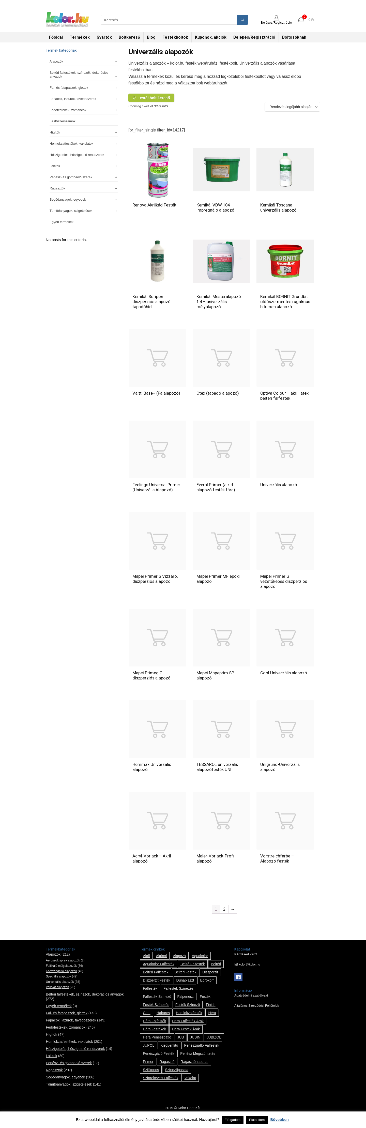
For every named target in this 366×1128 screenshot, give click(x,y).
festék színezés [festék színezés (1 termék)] (156, 1010)
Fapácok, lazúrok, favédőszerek (84, 99)
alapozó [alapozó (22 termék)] (179, 961)
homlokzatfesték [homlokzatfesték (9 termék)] (189, 1018)
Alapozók (84, 61)
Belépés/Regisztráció (254, 37)
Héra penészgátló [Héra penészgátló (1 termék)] (157, 1042)
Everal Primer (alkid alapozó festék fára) (215, 492)
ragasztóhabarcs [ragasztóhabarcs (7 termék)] (194, 1067)
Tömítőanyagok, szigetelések (84, 211)
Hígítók (84, 132)
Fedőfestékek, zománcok (84, 110)
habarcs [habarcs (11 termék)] (163, 1018)
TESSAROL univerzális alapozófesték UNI (217, 772)
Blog (151, 37)
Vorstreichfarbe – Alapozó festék (277, 863)
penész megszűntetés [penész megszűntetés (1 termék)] (197, 1059)
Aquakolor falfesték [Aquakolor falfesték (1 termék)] (158, 969)
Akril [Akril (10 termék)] (146, 961)
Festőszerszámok (62, 121)
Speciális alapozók (58, 981)
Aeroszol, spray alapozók (63, 965)
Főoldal (56, 37)
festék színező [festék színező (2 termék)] (187, 1010)
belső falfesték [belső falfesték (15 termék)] (192, 969)
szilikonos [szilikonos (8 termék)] (151, 1075)
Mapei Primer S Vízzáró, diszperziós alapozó (155, 584)
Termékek (80, 37)
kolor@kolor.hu (249, 969)
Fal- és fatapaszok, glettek (84, 88)
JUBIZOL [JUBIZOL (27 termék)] (213, 1042)
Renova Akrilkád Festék (154, 204)
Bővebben (279, 1119)
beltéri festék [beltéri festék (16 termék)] (185, 977)
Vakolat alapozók (57, 992)
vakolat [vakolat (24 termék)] (190, 1083)
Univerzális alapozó (278, 489)
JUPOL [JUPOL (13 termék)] (148, 1050)
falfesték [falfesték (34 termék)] (150, 993)
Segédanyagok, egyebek (84, 199)
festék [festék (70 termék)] (205, 1002)
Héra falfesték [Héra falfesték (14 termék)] (154, 1026)
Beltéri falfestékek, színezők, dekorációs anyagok (84, 74)
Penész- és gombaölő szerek (84, 177)
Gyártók (104, 37)
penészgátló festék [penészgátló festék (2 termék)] (158, 1059)
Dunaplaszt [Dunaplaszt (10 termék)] (185, 985)
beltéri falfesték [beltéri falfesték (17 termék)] (155, 977)
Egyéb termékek (61, 222)
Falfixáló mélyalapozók (61, 971)
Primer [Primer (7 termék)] (148, 1067)
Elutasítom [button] (257, 1120)
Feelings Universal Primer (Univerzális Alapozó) (156, 492)
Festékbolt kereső (151, 98)
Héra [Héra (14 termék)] (212, 1018)
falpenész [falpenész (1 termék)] (185, 1002)
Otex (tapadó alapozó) (217, 398)
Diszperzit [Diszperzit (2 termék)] (210, 977)
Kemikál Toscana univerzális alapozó (278, 207)
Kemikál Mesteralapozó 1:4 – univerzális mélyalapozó (218, 301)
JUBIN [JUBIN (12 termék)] (195, 1042)
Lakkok (84, 166)
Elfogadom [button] (232, 1120)
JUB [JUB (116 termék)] (180, 1042)
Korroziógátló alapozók (61, 976)
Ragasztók (84, 188)
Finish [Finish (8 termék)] (210, 1010)
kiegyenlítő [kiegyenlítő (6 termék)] (169, 1050)
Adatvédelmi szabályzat (251, 1000)
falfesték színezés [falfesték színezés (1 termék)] (178, 993)
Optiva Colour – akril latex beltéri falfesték (284, 401)
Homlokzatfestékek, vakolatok (84, 143)
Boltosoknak (294, 37)
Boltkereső (129, 37)
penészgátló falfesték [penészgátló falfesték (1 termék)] (201, 1050)
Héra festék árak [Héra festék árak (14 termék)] (186, 1034)
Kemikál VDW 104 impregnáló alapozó (215, 207)
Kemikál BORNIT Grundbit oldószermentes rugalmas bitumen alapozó (284, 304)
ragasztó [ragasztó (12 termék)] (166, 1067)
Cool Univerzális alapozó (283, 677)
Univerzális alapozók (60, 987)
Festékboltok (175, 37)
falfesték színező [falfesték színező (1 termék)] (157, 1002)
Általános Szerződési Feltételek (256, 1011)
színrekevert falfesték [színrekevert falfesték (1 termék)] (160, 1083)
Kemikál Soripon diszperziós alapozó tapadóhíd (151, 301)
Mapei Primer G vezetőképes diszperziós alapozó (284, 586)
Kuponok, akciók (210, 37)
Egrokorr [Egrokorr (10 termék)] (207, 985)
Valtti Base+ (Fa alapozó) (156, 398)
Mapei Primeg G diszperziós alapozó (151, 680)
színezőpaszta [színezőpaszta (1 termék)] (176, 1075)
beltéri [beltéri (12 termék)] (216, 969)
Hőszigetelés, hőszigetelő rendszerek (84, 155)
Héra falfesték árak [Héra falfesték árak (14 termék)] (188, 1026)
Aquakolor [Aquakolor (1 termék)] (200, 961)
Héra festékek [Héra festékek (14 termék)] (154, 1034)
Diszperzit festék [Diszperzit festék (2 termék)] (156, 985)
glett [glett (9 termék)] (146, 1018)
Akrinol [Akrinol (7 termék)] (161, 961)
